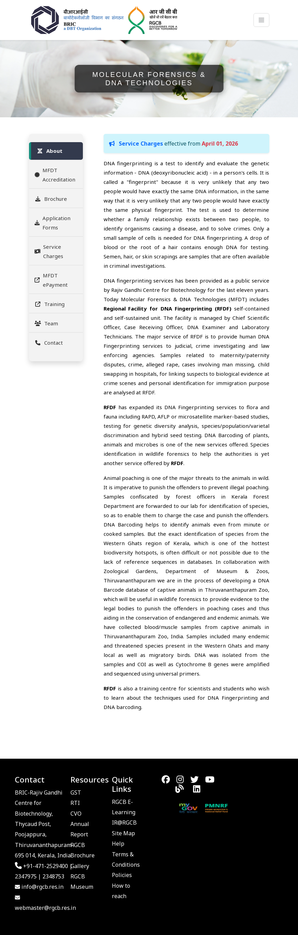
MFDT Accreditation (55, 175)
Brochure (51, 198)
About (50, 150)
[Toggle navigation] (261, 20)
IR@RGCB (124, 822)
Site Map (123, 833)
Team (46, 323)
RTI (75, 803)
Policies (122, 875)
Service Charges (49, 251)
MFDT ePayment (51, 280)
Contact (49, 342)
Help (118, 843)
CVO (75, 813)
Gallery (79, 866)
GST (75, 792)
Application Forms (52, 223)
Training (50, 304)
